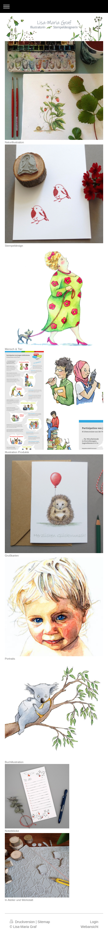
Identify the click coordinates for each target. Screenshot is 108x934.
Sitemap (44, 922)
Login (94, 922)
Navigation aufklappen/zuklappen (54, 6)
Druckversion (23, 922)
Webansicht (89, 927)
